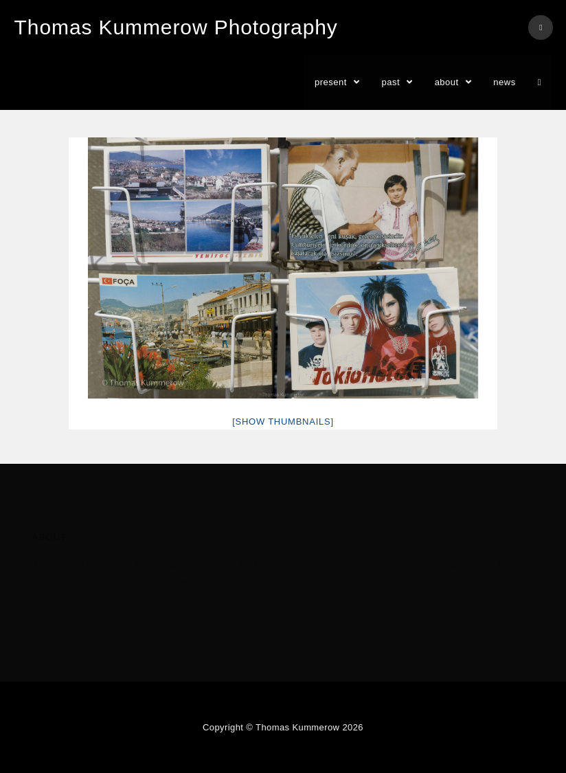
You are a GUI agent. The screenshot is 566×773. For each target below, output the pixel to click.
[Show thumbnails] (283, 421)
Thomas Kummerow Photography (176, 27)
